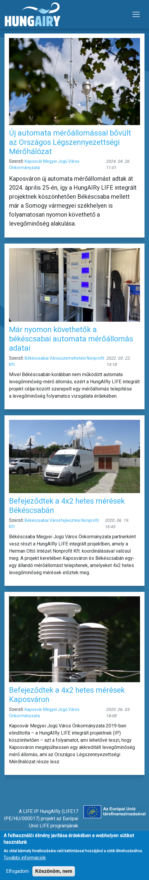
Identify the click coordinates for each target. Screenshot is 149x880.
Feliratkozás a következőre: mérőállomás (6, 783)
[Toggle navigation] (136, 14)
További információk (25, 861)
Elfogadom (17, 875)
